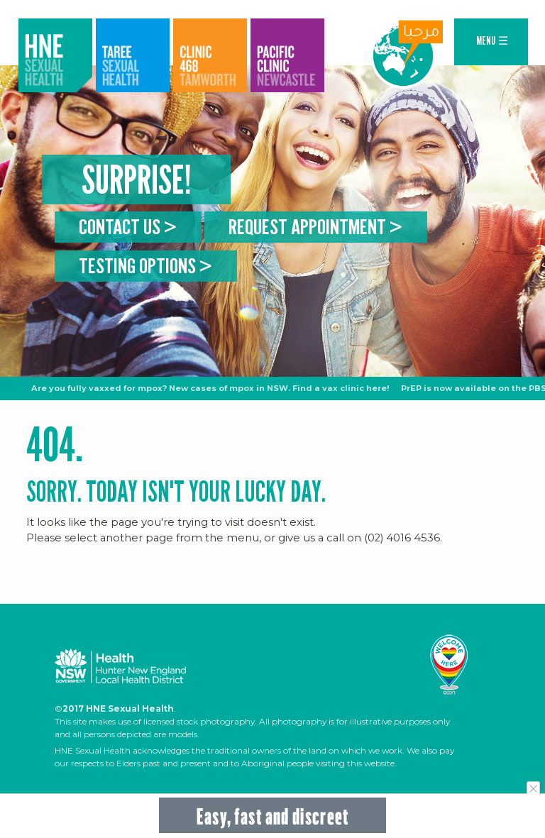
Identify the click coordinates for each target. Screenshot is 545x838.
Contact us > (128, 226)
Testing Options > (145, 265)
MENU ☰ (492, 41)
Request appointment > (315, 226)
